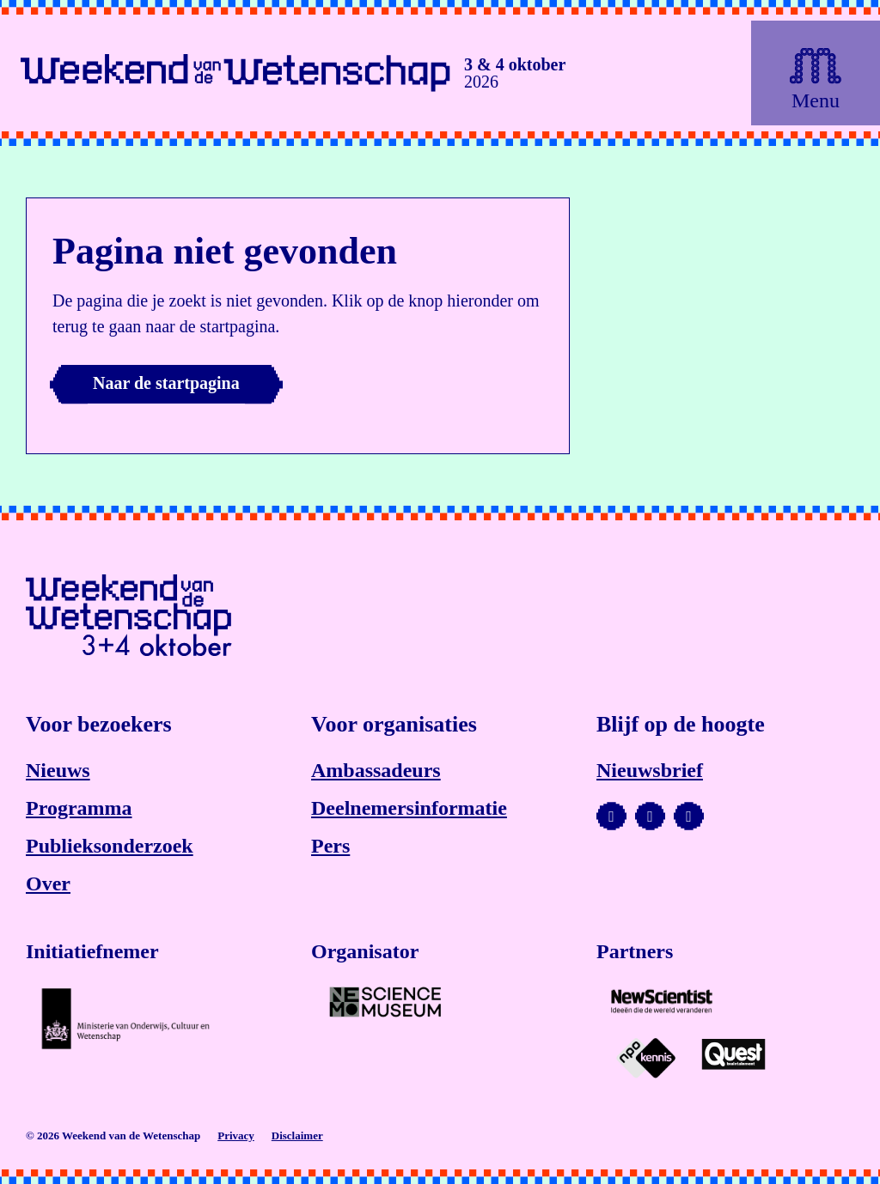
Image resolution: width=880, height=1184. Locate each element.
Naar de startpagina (166, 382)
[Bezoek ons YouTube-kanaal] (611, 816)
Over (48, 883)
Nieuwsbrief (649, 770)
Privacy (235, 1135)
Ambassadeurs (376, 770)
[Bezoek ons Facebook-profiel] (689, 816)
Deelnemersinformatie (409, 808)
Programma (79, 808)
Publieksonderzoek (109, 846)
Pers (330, 846)
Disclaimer (297, 1135)
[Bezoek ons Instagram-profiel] (650, 816)
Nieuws (58, 770)
